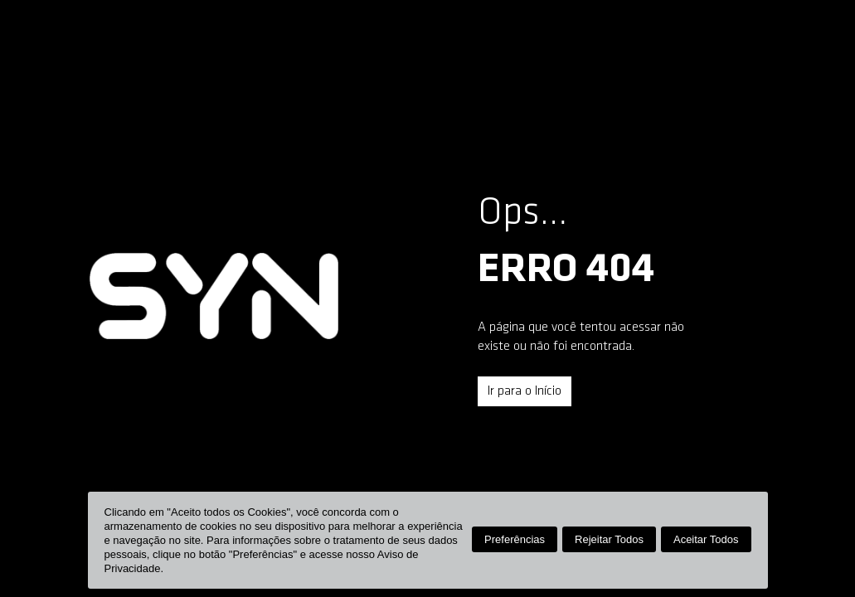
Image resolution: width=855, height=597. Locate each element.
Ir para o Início (524, 391)
